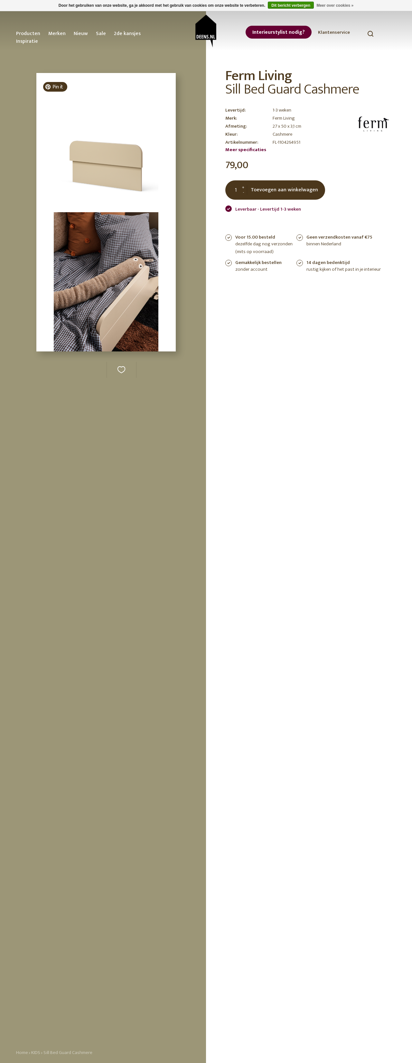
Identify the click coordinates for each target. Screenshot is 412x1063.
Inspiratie (27, 41)
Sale (101, 33)
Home (22, 1053)
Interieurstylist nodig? (278, 32)
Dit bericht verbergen (290, 5)
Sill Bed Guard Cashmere (67, 1053)
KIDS (35, 1053)
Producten (28, 33)
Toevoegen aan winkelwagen (284, 190)
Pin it (54, 87)
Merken (57, 33)
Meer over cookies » (334, 5)
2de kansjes (127, 33)
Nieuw (81, 33)
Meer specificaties (245, 150)
